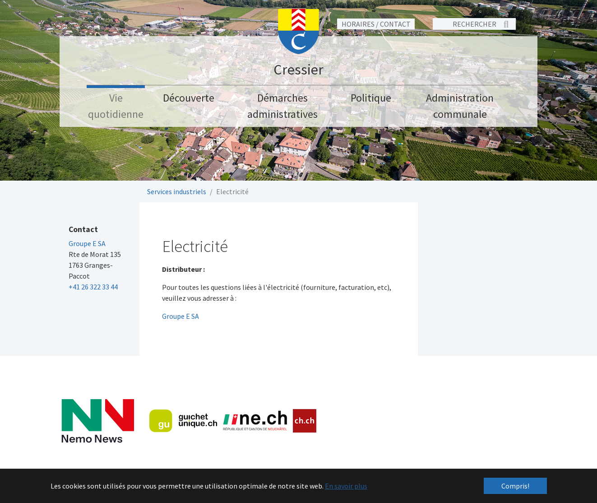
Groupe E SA (180, 316)
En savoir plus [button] (346, 485)
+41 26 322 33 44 (93, 286)
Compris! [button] (515, 485)
